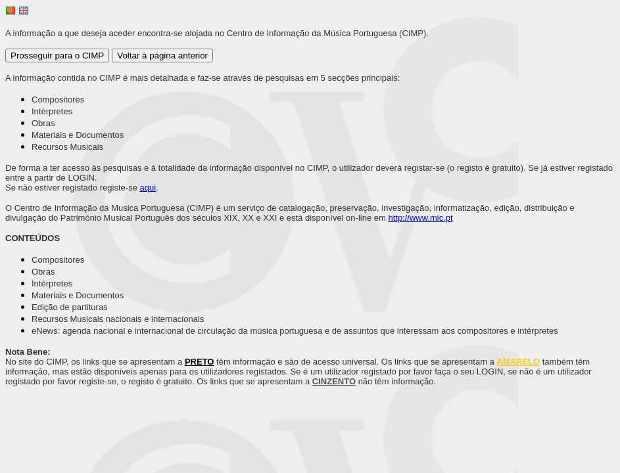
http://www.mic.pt (420, 218)
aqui (148, 187)
